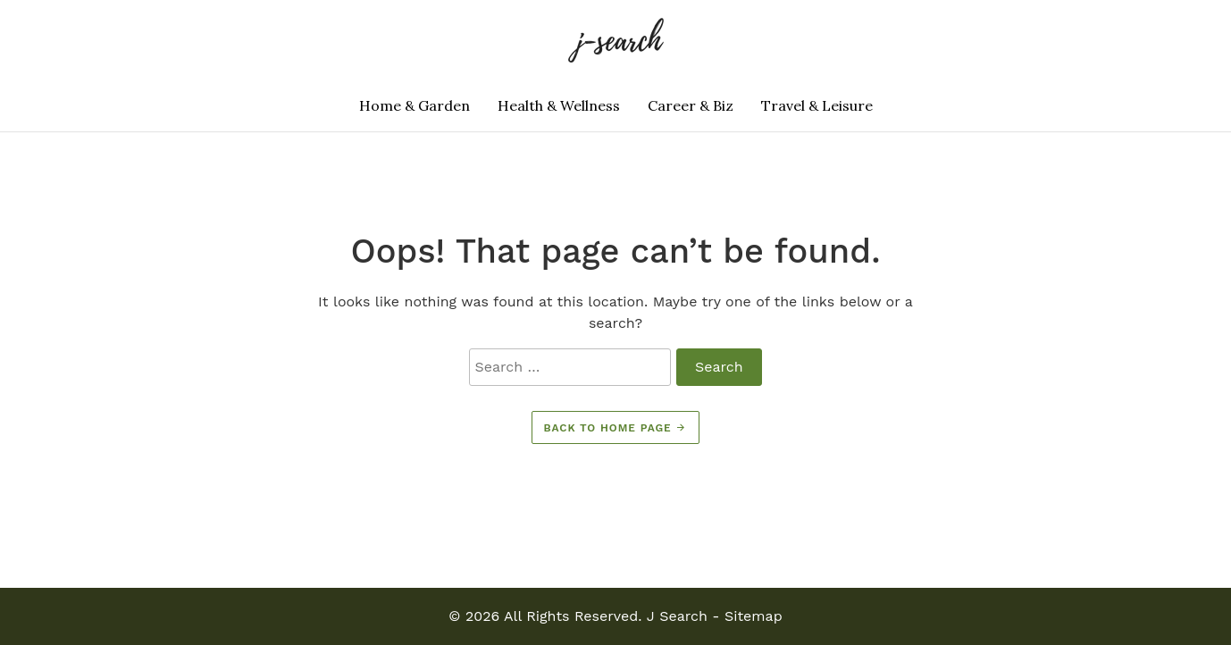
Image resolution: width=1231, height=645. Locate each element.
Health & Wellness (559, 105)
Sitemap (753, 615)
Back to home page (616, 428)
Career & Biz (690, 105)
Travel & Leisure (817, 105)
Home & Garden (414, 105)
